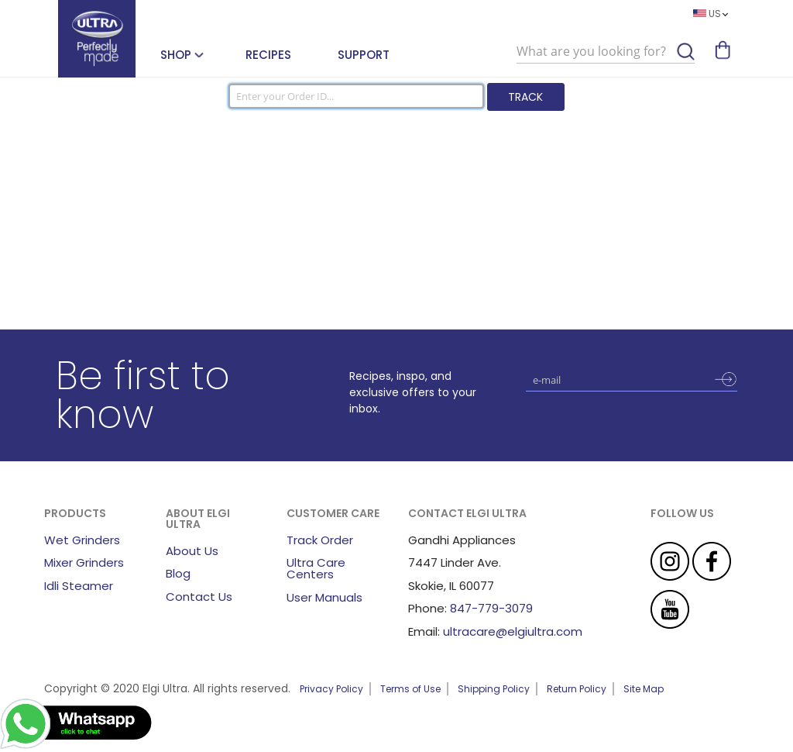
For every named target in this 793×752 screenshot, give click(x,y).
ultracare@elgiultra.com (512, 631)
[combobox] (606, 52)
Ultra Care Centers (316, 568)
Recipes (268, 55)
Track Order (320, 540)
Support (364, 55)
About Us (192, 551)
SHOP (175, 55)
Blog (178, 573)
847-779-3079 (491, 608)
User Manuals (324, 597)
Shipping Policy (494, 688)
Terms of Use (410, 688)
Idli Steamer (78, 586)
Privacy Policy (331, 688)
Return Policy (576, 688)
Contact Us (199, 596)
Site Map (643, 688)
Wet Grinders (82, 540)
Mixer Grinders (84, 562)
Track (525, 97)
